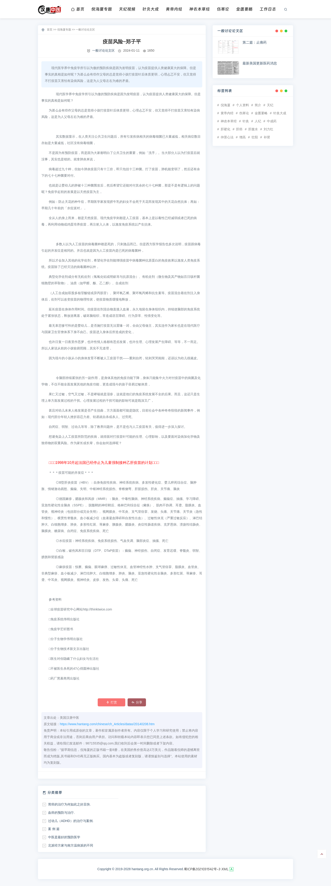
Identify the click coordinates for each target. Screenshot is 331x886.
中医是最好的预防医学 (64, 837)
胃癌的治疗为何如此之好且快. (69, 804)
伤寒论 (223, 9)
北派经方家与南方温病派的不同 (70, 845)
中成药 (272, 121)
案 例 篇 (54, 829)
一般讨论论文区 (85, 29)
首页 (77, 9)
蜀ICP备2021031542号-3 (202, 869)
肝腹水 (253, 129)
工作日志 (268, 9)
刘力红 (268, 129)
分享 (136, 702)
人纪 (258, 121)
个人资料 (242, 105)
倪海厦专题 (101, 9)
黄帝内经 (174, 9)
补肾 (267, 137)
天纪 (270, 105)
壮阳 (254, 137)
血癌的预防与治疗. (61, 812)
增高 (242, 137)
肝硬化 (225, 129)
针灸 (246, 121)
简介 (258, 105)
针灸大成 (150, 9)
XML (225, 869)
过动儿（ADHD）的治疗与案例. (71, 821)
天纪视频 (127, 9)
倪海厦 (225, 105)
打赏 (111, 702)
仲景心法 (227, 137)
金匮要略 (244, 9)
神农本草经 (199, 9)
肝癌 (239, 129)
